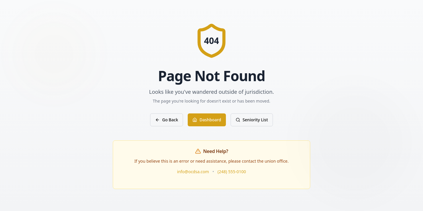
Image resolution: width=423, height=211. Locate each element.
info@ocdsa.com (193, 171)
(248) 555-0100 (232, 171)
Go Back (166, 119)
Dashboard (206, 119)
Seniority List (252, 119)
